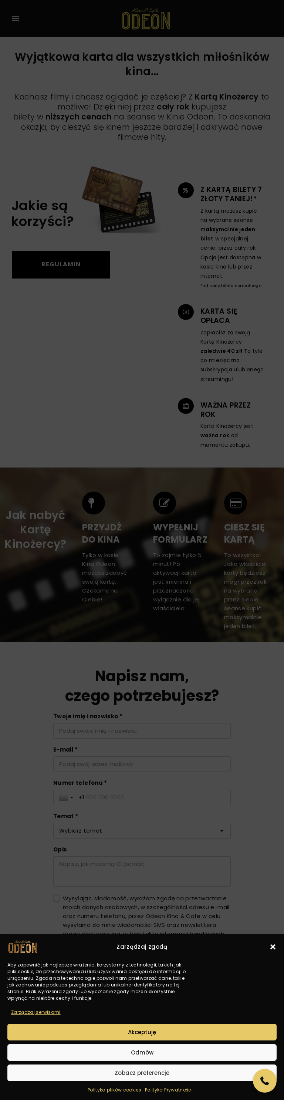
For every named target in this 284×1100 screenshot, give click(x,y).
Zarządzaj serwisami (36, 1012)
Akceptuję (142, 1032)
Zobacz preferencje (142, 1073)
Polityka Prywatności (169, 1090)
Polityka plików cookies (114, 1090)
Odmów (142, 1052)
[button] (273, 947)
